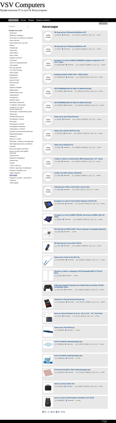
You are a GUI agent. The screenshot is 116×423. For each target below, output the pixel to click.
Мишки (12, 45)
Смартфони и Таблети (17, 129)
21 (44, 411)
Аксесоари (13, 175)
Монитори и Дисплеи (17, 102)
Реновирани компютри (17, 126)
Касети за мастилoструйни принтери (19, 152)
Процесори (13, 77)
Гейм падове (14, 183)
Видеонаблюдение (16, 134)
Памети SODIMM (15, 87)
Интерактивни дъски (17, 116)
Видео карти (14, 90)
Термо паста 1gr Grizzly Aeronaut (66, 116)
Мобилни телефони (16, 35)
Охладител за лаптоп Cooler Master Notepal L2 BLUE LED (75, 201)
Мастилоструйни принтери (19, 149)
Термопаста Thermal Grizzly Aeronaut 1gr (69, 299)
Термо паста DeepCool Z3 (63, 145)
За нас (23, 20)
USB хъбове (14, 73)
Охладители (14, 97)
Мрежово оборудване (17, 158)
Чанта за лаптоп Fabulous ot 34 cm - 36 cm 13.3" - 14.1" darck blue (78, 313)
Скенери (13, 146)
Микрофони (14, 75)
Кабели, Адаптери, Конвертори (20, 168)
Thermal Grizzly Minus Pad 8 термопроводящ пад (72, 369)
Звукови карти (14, 100)
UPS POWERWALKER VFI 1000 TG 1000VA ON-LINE (72, 102)
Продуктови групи (15, 30)
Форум (31, 20)
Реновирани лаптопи (17, 124)
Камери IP (13, 136)
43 (53, 411)
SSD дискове (14, 82)
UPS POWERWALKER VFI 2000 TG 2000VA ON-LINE (72, 88)
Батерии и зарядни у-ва (18, 170)
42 (58, 411)
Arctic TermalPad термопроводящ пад (68, 341)
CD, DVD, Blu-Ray (16, 70)
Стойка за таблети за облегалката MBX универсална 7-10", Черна (78, 159)
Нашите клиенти (43, 20)
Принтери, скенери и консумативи (21, 141)
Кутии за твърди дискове (18, 63)
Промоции (13, 33)
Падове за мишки (16, 58)
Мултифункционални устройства (21, 144)
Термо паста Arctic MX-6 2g (64, 327)
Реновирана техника (17, 119)
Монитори (13, 121)
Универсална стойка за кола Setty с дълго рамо (72, 187)
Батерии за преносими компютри (21, 131)
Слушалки (13, 60)
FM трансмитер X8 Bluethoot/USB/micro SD (70, 32)
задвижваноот (104, 421)
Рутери (12, 163)
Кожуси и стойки (15, 139)
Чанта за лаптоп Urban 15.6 (64, 384)
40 (63, 411)
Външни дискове (15, 68)
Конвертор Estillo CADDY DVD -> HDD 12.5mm (71, 74)
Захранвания (14, 95)
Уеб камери (14, 65)
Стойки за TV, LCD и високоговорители (17, 108)
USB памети (14, 53)
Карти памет (14, 55)
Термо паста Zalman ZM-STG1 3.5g (67, 131)
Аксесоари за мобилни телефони (21, 38)
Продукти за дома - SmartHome (20, 178)
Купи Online (13, 20)
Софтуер (13, 180)
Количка (104, 23)
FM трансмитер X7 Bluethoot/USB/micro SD (70, 46)
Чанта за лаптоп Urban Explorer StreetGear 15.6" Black (74, 398)
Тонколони (13, 50)
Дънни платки (14, 80)
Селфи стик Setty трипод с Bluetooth (68, 173)
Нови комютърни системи (19, 43)
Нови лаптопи (14, 40)
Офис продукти (15, 173)
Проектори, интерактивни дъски (21, 111)
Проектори (13, 114)
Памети (12, 85)
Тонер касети (14, 155)
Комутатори (14, 160)
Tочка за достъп (15, 165)
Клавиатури (14, 48)
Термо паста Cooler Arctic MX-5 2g (66, 257)
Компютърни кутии (16, 92)
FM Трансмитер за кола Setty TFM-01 (67, 243)
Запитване (67, 35)
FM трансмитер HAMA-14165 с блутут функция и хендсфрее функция (80, 229)
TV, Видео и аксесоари (18, 105)
